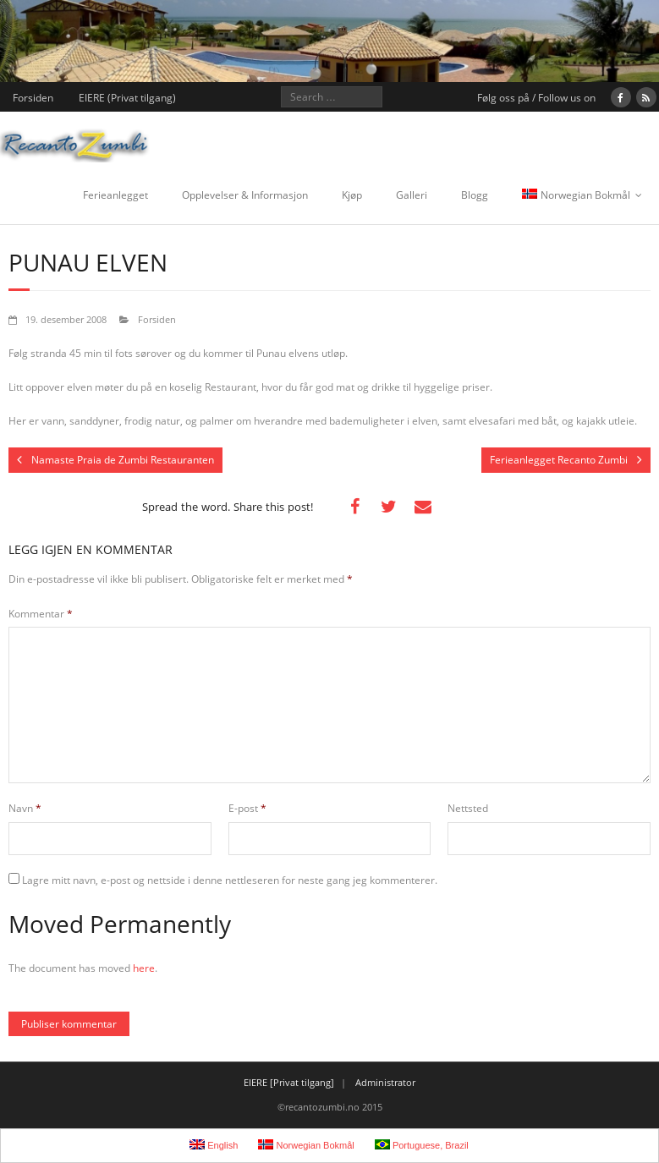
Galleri (411, 195)
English (213, 1144)
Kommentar (40, 613)
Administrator (385, 1082)
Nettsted (468, 808)
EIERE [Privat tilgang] (289, 1082)
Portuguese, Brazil (422, 1144)
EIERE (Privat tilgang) (127, 98)
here (144, 968)
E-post (247, 808)
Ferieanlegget (115, 195)
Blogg (474, 195)
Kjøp (352, 195)
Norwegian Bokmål (576, 195)
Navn (24, 808)
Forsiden (33, 98)
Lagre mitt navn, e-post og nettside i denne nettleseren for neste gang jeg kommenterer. (229, 880)
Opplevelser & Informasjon (245, 195)
